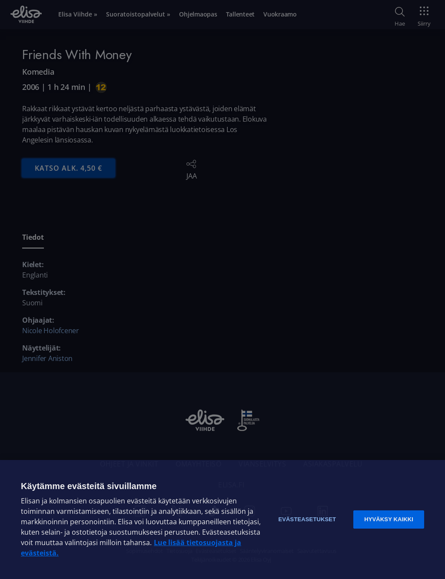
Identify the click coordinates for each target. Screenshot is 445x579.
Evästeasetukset (307, 519)
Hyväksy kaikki (388, 519)
